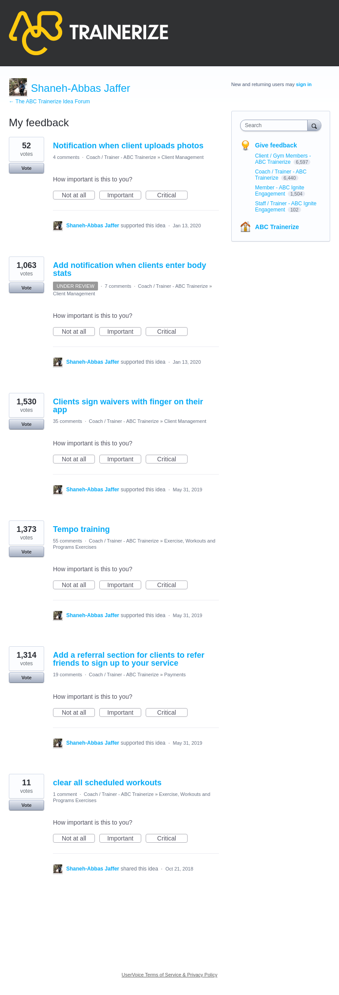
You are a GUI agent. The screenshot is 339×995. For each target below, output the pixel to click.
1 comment (65, 794)
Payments (175, 674)
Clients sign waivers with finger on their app (128, 405)
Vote (26, 168)
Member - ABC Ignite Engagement (279, 191)
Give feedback (276, 145)
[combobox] (276, 125)
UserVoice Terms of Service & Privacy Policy (170, 974)
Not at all (78, 196)
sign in (304, 84)
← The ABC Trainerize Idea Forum (49, 101)
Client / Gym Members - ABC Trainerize (283, 159)
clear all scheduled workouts (107, 782)
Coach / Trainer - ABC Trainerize (121, 157)
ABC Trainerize (277, 226)
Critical (172, 196)
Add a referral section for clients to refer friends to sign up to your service (128, 659)
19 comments (67, 674)
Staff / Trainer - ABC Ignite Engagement (285, 206)
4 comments (66, 157)
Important (124, 196)
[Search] (314, 125)
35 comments (67, 421)
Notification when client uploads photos (128, 145)
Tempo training (81, 529)
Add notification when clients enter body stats (129, 269)
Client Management (182, 157)
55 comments (67, 540)
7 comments (118, 286)
